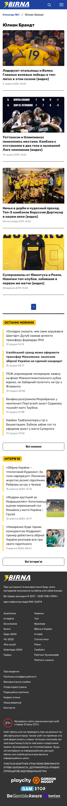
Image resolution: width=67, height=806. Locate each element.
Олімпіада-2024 (13, 649)
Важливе (39, 623)
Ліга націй (10, 644)
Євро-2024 (10, 634)
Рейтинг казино (44, 660)
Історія (38, 634)
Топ (36, 618)
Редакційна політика (16, 692)
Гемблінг (39, 649)
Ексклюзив (10, 623)
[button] (49, 5)
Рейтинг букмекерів (46, 654)
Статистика (41, 639)
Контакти (9, 707)
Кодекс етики (12, 697)
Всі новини (33, 446)
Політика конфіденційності (20, 676)
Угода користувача (15, 687)
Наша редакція (12, 702)
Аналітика (10, 613)
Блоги (7, 629)
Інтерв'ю (9, 618)
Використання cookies (17, 681)
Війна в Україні (43, 629)
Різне (37, 644)
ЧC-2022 (9, 639)
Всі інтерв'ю (33, 561)
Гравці (7, 654)
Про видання (11, 671)
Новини (39, 613)
